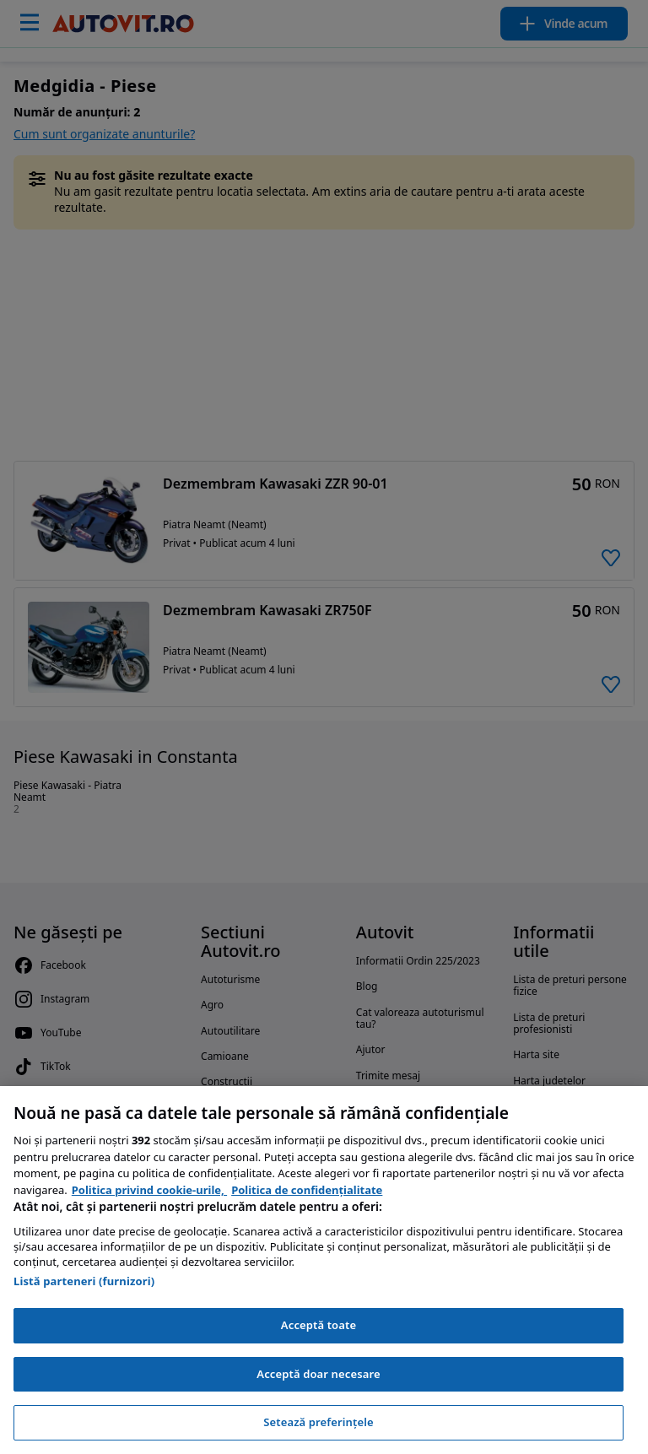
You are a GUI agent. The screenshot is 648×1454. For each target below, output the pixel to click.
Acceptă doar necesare (318, 1373)
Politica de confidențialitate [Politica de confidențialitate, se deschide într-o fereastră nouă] (306, 1189)
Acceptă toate (318, 1324)
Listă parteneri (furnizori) (84, 1281)
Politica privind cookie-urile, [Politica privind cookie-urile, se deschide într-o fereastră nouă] (149, 1189)
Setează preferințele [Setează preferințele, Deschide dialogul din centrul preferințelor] (318, 1422)
